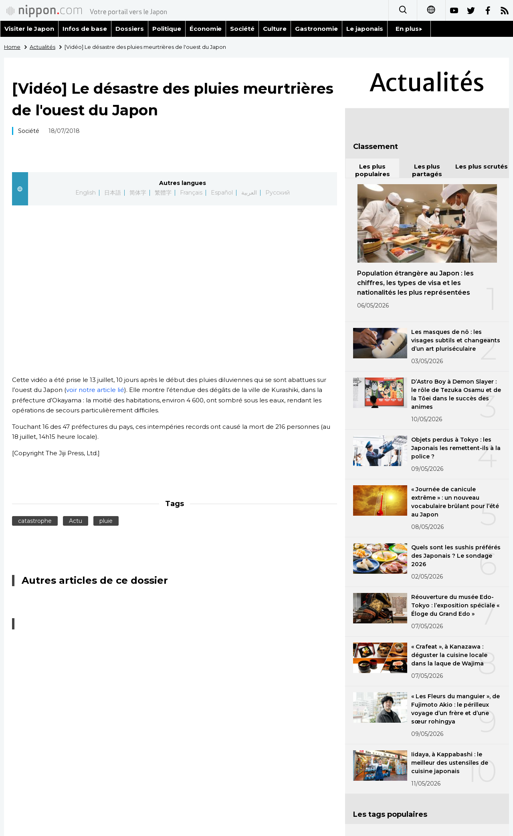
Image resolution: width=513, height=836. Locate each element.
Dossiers (129, 28)
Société (242, 28)
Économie (206, 28)
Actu (75, 521)
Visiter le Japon (29, 28)
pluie (106, 521)
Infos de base (85, 28)
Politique (166, 28)
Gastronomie (316, 28)
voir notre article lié (95, 390)
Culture (275, 28)
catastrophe (35, 521)
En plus (409, 28)
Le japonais (364, 28)
